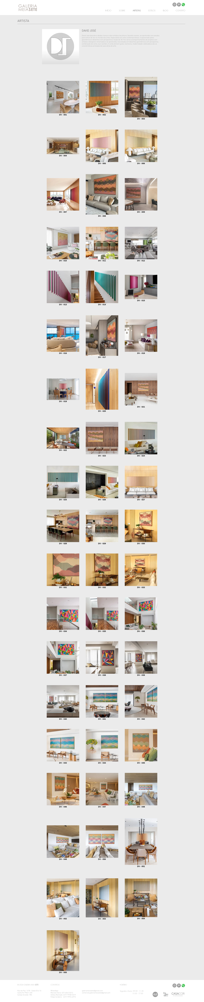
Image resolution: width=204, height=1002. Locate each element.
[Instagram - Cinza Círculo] (174, 4)
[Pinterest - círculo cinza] (179, 4)
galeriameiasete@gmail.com (92, 991)
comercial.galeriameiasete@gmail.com (96, 993)
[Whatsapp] (183, 4)
